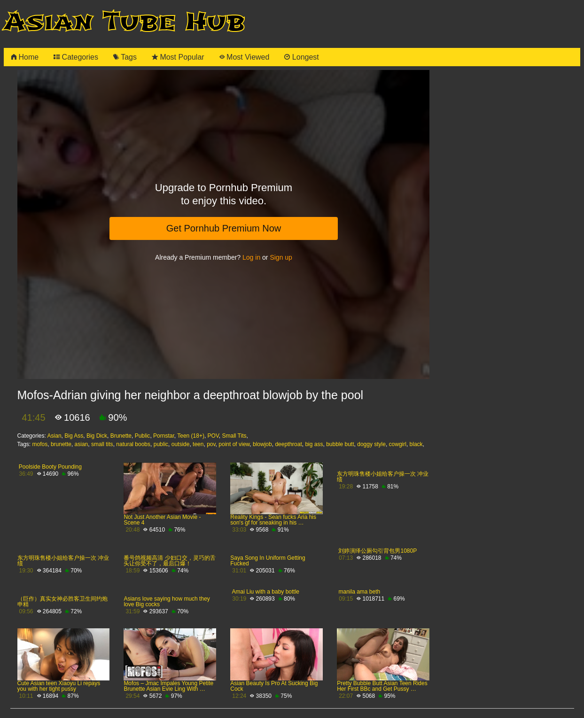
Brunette (121, 435)
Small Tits (234, 435)
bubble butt (340, 444)
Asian (54, 435)
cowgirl (397, 444)
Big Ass (73, 435)
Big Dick (96, 435)
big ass (314, 444)
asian (81, 444)
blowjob (262, 444)
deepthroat (288, 444)
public (161, 444)
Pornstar (163, 435)
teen (198, 444)
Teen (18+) (190, 435)
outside (180, 444)
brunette (61, 444)
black (416, 444)
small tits (102, 444)
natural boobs (133, 444)
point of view (233, 444)
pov (211, 444)
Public (142, 435)
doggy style (371, 444)
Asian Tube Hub (124, 22)
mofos (40, 444)
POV (213, 435)
